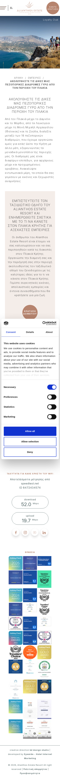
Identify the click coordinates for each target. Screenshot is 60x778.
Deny (30, 452)
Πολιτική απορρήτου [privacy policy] (35, 769)
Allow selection (30, 441)
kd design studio (39, 750)
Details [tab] (30, 332)
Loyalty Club (50, 19)
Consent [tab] (11, 332)
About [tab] (49, 332)
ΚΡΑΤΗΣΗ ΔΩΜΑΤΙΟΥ (30, 312)
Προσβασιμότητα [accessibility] (30, 773)
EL (11, 8)
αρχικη (18, 77)
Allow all (30, 431)
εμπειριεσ (34, 77)
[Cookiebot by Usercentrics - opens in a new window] (42, 323)
